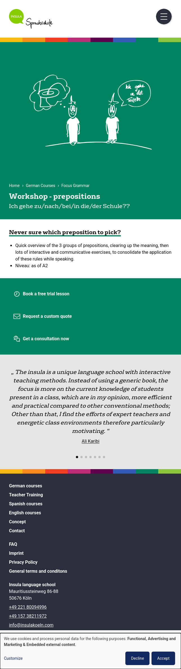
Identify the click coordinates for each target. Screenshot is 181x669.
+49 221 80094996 (28, 607)
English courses (25, 512)
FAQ (13, 544)
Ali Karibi (90, 441)
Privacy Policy (23, 562)
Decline (137, 658)
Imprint (16, 553)
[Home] (31, 27)
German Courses (40, 185)
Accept (163, 658)
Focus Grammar (75, 185)
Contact (17, 530)
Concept (17, 521)
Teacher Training (26, 494)
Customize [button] (13, 658)
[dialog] (90, 651)
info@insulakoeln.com (31, 625)
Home (14, 185)
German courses (25, 485)
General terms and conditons (38, 571)
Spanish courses (25, 503)
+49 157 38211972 (28, 616)
